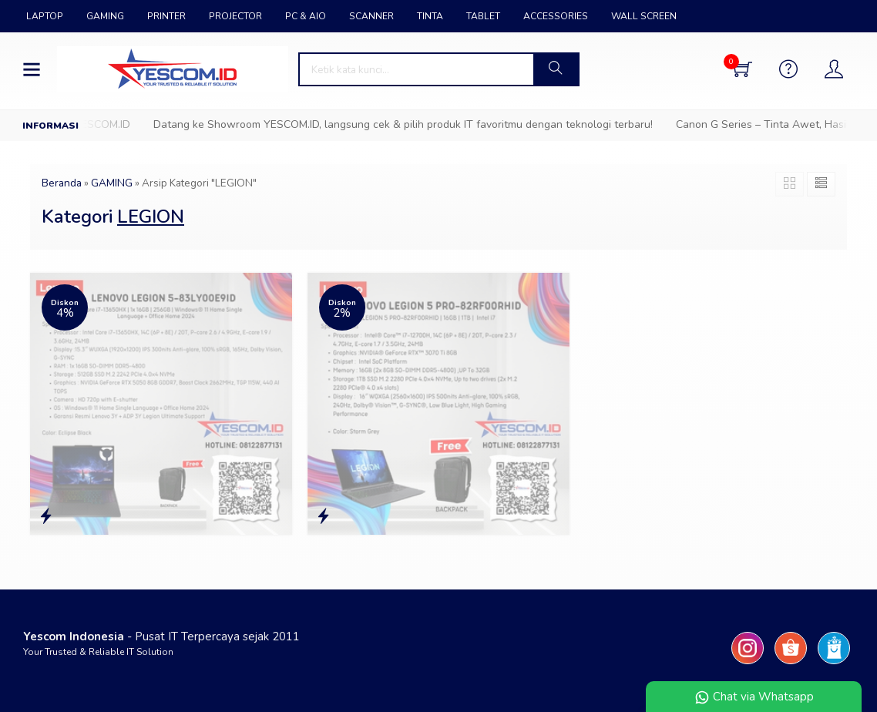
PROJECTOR (235, 16)
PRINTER (166, 16)
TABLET (483, 16)
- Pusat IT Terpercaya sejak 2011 (161, 636)
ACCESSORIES (555, 16)
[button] (555, 69)
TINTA (430, 16)
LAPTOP (44, 16)
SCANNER (371, 16)
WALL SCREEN (644, 16)
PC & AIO (305, 16)
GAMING (105, 16)
